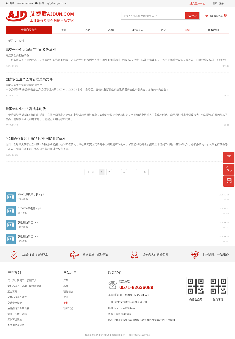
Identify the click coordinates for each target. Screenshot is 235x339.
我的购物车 (216, 16)
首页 (10, 40)
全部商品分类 (29, 29)
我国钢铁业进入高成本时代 (26, 109)
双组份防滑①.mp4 (28, 236)
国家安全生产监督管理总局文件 (29, 79)
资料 (21, 40)
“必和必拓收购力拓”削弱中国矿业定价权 (36, 138)
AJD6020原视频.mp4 (29, 208)
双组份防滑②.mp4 (28, 222)
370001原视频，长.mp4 (31, 194)
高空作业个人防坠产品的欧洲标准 (31, 49)
